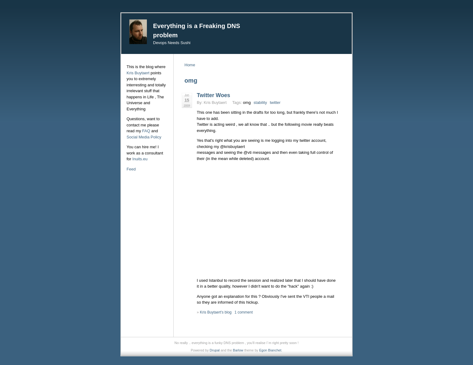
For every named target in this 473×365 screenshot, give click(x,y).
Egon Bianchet (270, 350)
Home (189, 65)
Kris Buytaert (138, 73)
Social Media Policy (144, 137)
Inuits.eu (140, 159)
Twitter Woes (213, 95)
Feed (131, 169)
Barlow (238, 350)
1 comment (243, 312)
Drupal (215, 350)
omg (247, 102)
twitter (275, 102)
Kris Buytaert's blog (216, 312)
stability (260, 102)
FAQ (146, 131)
